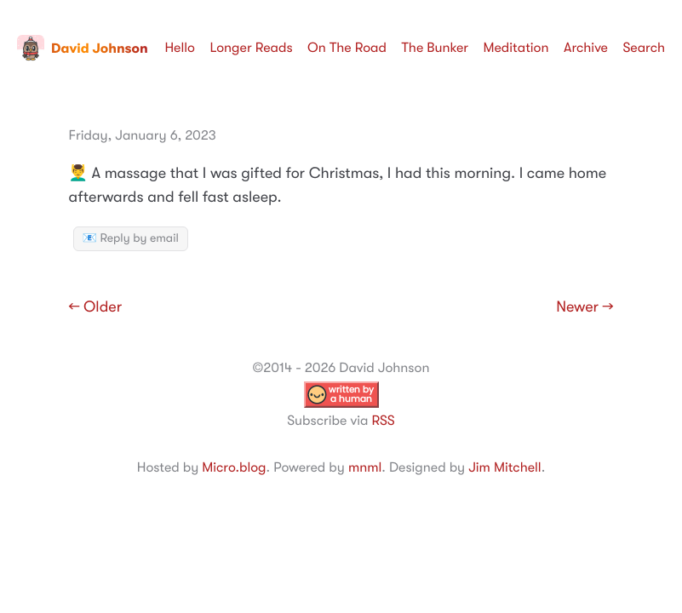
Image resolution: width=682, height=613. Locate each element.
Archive (586, 47)
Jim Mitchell (504, 467)
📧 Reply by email (131, 238)
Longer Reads (250, 47)
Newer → (584, 307)
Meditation (516, 47)
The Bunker (434, 47)
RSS (382, 420)
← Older (96, 307)
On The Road (347, 47)
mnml (364, 467)
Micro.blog (234, 467)
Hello (179, 47)
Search (643, 47)
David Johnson (82, 48)
